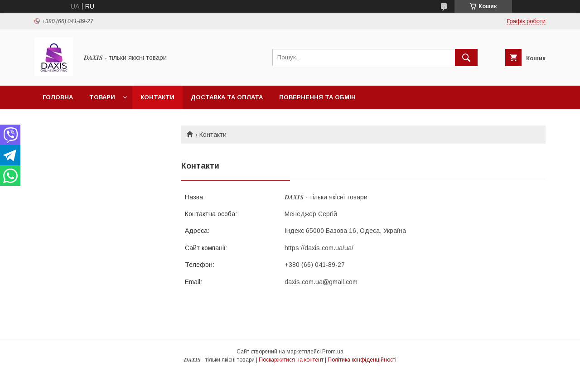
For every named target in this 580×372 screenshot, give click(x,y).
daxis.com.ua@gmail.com (321, 281)
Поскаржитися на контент (291, 360)
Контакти (157, 97)
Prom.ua (332, 351)
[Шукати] (466, 57)
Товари (102, 97)
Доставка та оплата (227, 97)
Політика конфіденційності (362, 360)
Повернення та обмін (317, 97)
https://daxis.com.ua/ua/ (319, 247)
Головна (58, 97)
